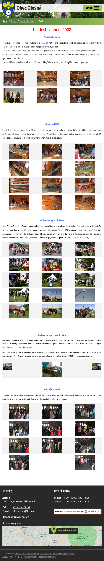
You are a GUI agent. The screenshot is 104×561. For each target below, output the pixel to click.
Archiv (14, 21)
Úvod (4, 21)
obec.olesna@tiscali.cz (24, 511)
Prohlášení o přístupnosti (64, 553)
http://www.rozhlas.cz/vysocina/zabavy (17, 347)
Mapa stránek (46, 553)
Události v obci (27, 21)
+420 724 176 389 (21, 507)
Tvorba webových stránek (25, 557)
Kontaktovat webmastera (27, 553)
